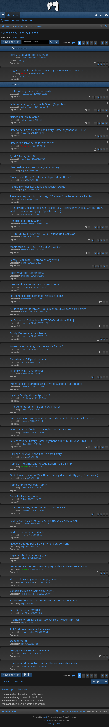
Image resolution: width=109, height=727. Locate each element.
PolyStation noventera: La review (30, 629)
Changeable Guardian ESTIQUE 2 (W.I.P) (34, 167)
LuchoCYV (25, 287)
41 (95, 110)
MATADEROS (27, 312)
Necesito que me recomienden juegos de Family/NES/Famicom (48, 566)
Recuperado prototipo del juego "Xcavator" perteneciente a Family (51, 196)
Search (6, 20)
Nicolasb (24, 250)
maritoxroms (26, 94)
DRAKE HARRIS (19, 37)
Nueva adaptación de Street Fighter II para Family (40, 429)
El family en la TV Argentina (26, 370)
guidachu (25, 511)
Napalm (24, 466)
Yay (22, 170)
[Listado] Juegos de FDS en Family (30, 91)
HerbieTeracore (27, 582)
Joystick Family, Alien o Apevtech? (30, 395)
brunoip (24, 421)
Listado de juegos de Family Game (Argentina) (38, 104)
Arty (48, 720)
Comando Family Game (19, 33)
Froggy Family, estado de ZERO (29, 650)
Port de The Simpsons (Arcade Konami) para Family (41, 463)
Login (17, 20)
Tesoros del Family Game (25, 220)
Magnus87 (25, 133)
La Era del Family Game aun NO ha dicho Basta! (38, 507)
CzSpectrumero (27, 524)
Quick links (3, 16)
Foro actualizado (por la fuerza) (29, 54)
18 (99, 123)
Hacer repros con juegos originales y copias (37, 295)
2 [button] (83, 42)
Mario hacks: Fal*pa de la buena (29, 359)
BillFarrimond (26, 107)
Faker (23, 444)
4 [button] (91, 42)
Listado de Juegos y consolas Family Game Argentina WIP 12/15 (49, 130)
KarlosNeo (25, 159)
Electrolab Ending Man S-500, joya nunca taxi (37, 579)
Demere (24, 362)
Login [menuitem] (102, 16)
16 (95, 447)
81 (99, 253)
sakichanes (26, 58)
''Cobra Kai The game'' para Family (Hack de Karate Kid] (44, 520)
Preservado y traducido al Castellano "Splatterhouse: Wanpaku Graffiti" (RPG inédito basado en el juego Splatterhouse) (57, 209)
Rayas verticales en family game (29, 555)
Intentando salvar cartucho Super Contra (34, 284)
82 (103, 253)
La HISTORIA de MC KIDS (25, 610)
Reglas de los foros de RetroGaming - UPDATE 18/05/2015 (47, 70)
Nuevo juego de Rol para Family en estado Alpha (39, 543)
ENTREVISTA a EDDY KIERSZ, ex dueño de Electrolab (42, 233)
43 (103, 110)
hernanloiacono (27, 224)
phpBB (45, 717)
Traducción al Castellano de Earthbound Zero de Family (43, 663)
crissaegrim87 (27, 299)
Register (28, 20)
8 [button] (102, 42)
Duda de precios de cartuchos (28, 532)
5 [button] (95, 42)
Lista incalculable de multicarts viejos (32, 143)
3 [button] (87, 42)
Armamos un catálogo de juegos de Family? (36, 346)
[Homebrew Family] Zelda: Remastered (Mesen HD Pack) (45, 619)
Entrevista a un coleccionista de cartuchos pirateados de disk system (52, 418)
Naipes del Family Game (24, 117)
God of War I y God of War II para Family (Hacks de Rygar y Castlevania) (54, 475)
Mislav (23, 535)
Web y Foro (24, 60)
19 (103, 123)
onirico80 (25, 276)
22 (103, 227)
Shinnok (24, 73)
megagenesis (26, 632)
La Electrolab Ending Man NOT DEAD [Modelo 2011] (42, 320)
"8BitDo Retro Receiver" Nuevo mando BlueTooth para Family (48, 308)
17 (95, 123)
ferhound (25, 146)
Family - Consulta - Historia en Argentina (34, 260)
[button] (73, 43)
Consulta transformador (24, 496)
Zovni (23, 374)
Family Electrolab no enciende (28, 333)
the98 (23, 237)
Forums (14, 15)
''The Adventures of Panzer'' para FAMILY (35, 406)
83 (106, 253)
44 (106, 110)
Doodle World (18, 640)
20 (106, 123)
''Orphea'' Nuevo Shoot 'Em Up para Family (36, 454)
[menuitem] (95, 15)
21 (99, 227)
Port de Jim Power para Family (28, 484)
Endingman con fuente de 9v (27, 272)
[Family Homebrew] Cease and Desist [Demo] (38, 186)
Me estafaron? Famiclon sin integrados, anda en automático (46, 383)
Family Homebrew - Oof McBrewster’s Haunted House (44, 600)
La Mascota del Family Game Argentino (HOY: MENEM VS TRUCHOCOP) (54, 441)
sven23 (24, 613)
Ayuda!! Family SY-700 (23, 156)
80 (95, 253)
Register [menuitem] (107, 16)
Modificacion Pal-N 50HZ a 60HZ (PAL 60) (35, 247)
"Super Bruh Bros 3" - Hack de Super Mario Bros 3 (40, 177)
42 (99, 110)
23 (106, 227)
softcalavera (26, 398)
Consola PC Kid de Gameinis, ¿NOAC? (32, 591)
